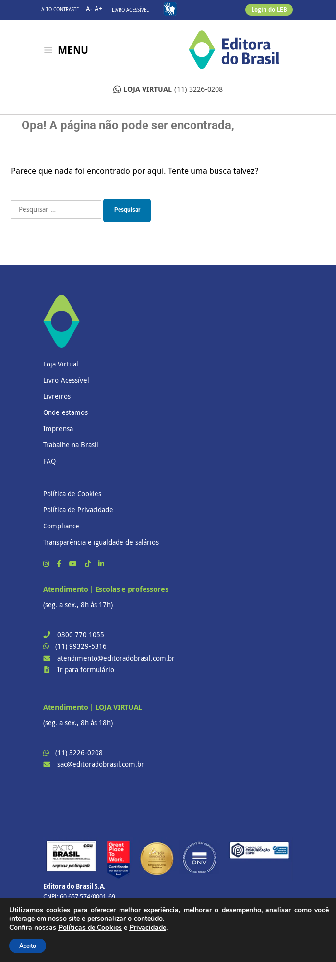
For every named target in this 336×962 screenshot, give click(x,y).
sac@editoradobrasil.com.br (100, 764)
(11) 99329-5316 (81, 646)
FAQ (49, 461)
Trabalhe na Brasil (70, 444)
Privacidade (147, 927)
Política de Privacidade (78, 509)
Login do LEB (269, 9)
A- (89, 8)
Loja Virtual (60, 363)
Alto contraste (60, 9)
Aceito (27, 946)
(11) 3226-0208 (168, 89)
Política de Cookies (72, 493)
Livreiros (57, 396)
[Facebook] (60, 563)
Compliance (61, 525)
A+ (99, 8)
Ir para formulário (85, 669)
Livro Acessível (130, 10)
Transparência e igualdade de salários (101, 542)
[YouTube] (74, 563)
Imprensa (58, 428)
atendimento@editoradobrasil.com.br (116, 658)
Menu (73, 50)
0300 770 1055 (80, 634)
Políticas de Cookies (90, 927)
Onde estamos (65, 412)
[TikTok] (89, 563)
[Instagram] (47, 563)
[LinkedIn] (101, 563)
